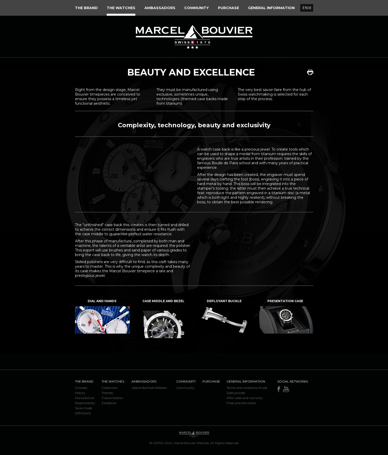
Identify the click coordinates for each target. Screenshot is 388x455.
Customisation (112, 398)
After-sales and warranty (245, 398)
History (80, 393)
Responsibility (85, 403)
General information (246, 381)
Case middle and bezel (163, 301)
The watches (113, 381)
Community (186, 381)
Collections (109, 388)
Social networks (292, 381)
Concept (81, 388)
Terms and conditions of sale (247, 388)
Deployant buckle (224, 301)
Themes (107, 393)
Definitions (83, 413)
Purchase (211, 381)
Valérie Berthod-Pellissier (149, 388)
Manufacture (84, 398)
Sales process (236, 393)
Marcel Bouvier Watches (191, 443)
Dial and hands (102, 301)
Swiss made (83, 408)
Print (310, 72)
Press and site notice (241, 403)
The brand (84, 381)
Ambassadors (144, 381)
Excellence (109, 403)
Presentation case (285, 301)
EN (305, 8)
